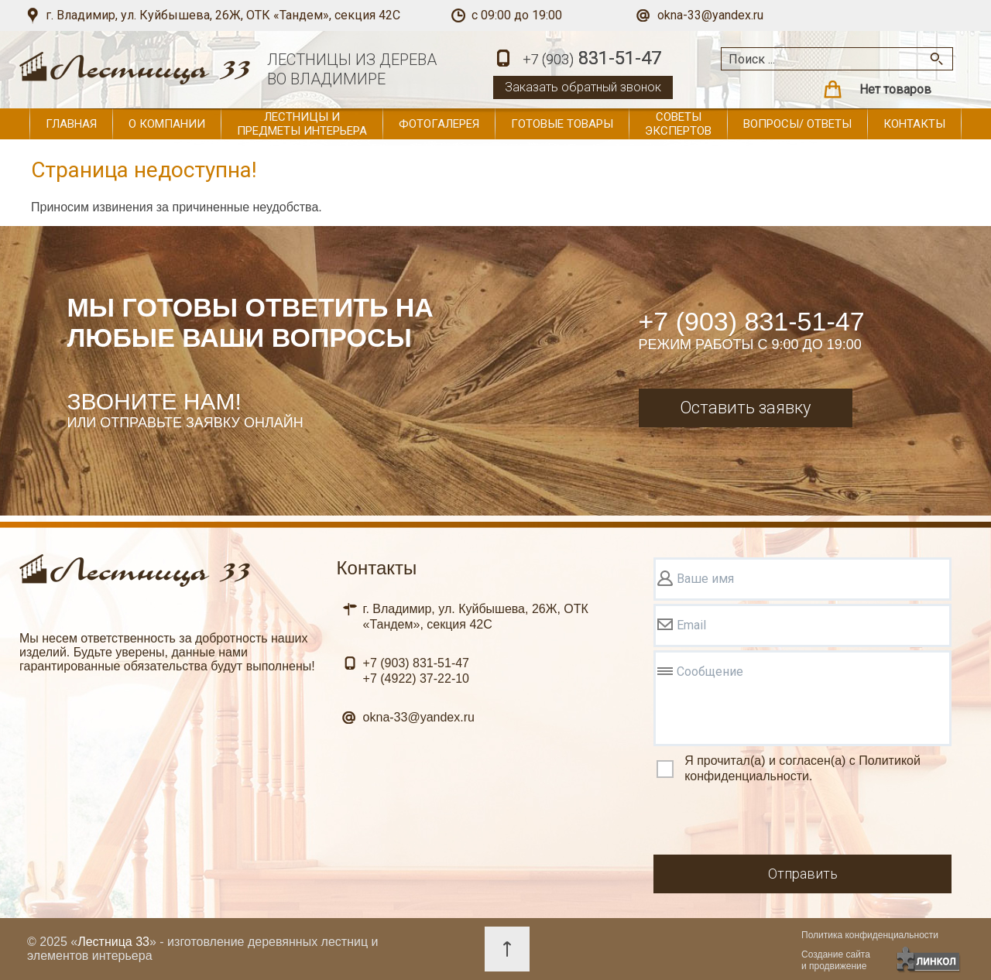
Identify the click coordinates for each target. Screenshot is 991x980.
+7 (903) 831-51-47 (752, 321)
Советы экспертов (678, 124)
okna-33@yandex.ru (710, 15)
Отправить (803, 873)
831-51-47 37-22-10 (416, 670)
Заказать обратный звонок (583, 87)
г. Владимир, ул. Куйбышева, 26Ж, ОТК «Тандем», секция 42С (223, 15)
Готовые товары (562, 124)
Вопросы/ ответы (797, 124)
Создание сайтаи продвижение (835, 960)
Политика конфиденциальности (869, 935)
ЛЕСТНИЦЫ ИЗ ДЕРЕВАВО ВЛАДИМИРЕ (352, 69)
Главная (71, 124)
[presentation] (771, 821)
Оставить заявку (745, 407)
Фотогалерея (439, 124)
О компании (167, 124)
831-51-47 (592, 59)
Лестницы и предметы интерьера (302, 124)
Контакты (914, 124)
